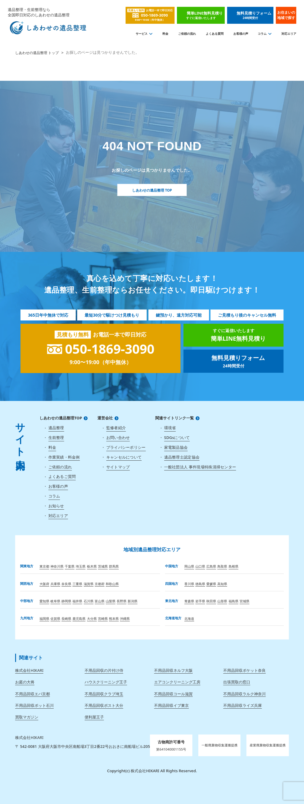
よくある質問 (215, 33)
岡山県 (189, 566)
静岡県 (66, 601)
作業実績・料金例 (64, 457)
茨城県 (103, 566)
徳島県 (200, 584)
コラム (262, 33)
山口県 (200, 566)
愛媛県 (211, 584)
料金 (165, 33)
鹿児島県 (79, 618)
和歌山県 (112, 584)
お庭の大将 (24, 682)
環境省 (170, 427)
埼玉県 (81, 566)
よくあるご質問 (62, 476)
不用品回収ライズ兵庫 (242, 705)
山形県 (222, 601)
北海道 (189, 618)
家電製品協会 (176, 447)
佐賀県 (55, 618)
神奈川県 (57, 566)
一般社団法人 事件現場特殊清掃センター (200, 467)
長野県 (121, 601)
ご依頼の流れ (187, 33)
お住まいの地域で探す (286, 15)
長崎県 (66, 618)
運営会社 (105, 418)
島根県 (233, 566)
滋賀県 (89, 584)
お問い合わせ (118, 437)
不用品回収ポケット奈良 (244, 670)
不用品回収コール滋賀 (173, 693)
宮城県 (244, 601)
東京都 (44, 566)
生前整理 (56, 437)
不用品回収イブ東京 (171, 705)
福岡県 (44, 618)
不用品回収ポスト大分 (104, 705)
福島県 (233, 601)
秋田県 (211, 601)
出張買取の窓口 (236, 682)
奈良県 (66, 584)
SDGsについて (177, 437)
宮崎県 (103, 618)
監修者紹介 (116, 427)
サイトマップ (118, 467)
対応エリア (288, 33)
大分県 (92, 618)
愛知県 (44, 601)
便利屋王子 (94, 717)
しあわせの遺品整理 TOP (152, 189)
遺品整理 (56, 427)
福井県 (77, 601)
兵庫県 (55, 584)
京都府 (99, 584)
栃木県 (92, 566)
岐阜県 (55, 601)
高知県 (222, 584)
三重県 (77, 584)
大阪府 (44, 584)
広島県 (211, 566)
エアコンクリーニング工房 (177, 682)
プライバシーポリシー (126, 447)
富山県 (99, 601)
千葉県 (70, 566)
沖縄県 (125, 618)
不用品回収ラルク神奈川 (244, 693)
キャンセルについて (124, 457)
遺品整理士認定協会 (182, 457)
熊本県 (114, 618)
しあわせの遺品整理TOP (60, 418)
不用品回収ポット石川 (34, 705)
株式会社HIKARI (29, 670)
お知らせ (56, 505)
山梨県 (110, 601)
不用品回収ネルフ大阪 (173, 670)
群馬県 (114, 566)
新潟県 (132, 601)
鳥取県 (222, 566)
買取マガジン (26, 717)
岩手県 (200, 601)
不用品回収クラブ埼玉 (104, 693)
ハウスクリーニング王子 (106, 682)
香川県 (189, 584)
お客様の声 (240, 33)
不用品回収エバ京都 (32, 693)
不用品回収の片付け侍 (104, 670)
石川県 (89, 601)
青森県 (189, 601)
